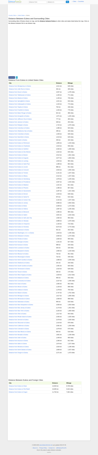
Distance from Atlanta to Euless (18, 98)
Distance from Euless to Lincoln (18, 167)
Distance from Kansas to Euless (18, 245)
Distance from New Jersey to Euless (20, 308)
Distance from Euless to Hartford (18, 149)
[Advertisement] (49, 9)
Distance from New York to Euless (19, 310)
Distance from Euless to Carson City (20, 200)
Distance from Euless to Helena (18, 209)
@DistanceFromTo (61, 448)
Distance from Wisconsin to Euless (19, 322)
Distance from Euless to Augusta (18, 158)
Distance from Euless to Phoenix (18, 188)
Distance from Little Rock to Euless (19, 89)
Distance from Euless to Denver (18, 194)
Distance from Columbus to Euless (19, 128)
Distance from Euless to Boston (18, 155)
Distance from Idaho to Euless (18, 343)
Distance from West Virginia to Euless (20, 275)
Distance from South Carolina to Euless (20, 266)
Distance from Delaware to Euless (19, 236)
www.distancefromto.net (45, 445)
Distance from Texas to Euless (18, 272)
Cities (74, 1)
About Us (35, 448)
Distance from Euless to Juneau (18, 203)
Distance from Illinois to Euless (18, 286)
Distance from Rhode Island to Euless (20, 316)
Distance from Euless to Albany (18, 176)
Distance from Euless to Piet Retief (19, 389)
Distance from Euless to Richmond (19, 143)
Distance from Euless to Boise (18, 206)
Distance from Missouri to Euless (18, 254)
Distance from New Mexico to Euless (20, 331)
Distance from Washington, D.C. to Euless (21, 233)
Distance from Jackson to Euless (18, 122)
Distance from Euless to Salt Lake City (20, 218)
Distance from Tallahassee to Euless (20, 95)
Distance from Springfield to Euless (19, 101)
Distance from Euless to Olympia (18, 221)
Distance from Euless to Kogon (18, 392)
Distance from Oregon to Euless (18, 352)
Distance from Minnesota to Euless (19, 298)
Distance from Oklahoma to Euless (19, 263)
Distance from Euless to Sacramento (20, 191)
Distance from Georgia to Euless (18, 242)
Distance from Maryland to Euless (19, 251)
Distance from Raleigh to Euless (18, 125)
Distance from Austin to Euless (18, 140)
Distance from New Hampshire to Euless (21, 304)
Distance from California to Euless (19, 325)
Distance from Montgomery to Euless (20, 86)
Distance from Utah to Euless (17, 337)
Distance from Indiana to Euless (18, 290)
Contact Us (52, 448)
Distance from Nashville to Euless (19, 137)
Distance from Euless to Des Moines (20, 152)
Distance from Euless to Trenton (18, 173)
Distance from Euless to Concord (19, 170)
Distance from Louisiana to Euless (19, 248)
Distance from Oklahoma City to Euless (20, 131)
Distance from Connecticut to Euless (20, 281)
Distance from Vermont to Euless (18, 319)
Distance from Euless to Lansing (18, 161)
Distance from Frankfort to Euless (19, 110)
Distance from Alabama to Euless (19, 278)
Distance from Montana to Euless (19, 346)
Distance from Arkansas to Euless (19, 230)
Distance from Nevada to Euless (18, 334)
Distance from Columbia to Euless (19, 134)
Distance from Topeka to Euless (18, 107)
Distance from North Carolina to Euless (20, 260)
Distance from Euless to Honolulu (19, 227)
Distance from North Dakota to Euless (20, 349)
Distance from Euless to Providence (19, 182)
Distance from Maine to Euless (18, 293)
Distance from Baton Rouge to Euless (20, 113)
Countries (81, 1)
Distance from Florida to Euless (18, 239)
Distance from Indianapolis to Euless (20, 104)
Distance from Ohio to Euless (17, 313)
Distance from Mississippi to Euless (19, 257)
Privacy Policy (43, 448)
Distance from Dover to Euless (18, 92)
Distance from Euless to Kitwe (18, 386)
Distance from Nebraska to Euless (19, 301)
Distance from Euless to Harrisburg (19, 179)
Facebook (11, 77)
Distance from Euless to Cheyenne (19, 224)
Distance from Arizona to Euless (18, 340)
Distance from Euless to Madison (19, 185)
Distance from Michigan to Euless (19, 295)
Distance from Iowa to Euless (17, 283)
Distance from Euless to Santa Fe (19, 197)
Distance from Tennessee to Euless (19, 268)
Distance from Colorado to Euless (19, 328)
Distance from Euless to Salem (18, 215)
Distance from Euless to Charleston (19, 146)
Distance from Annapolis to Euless (19, 116)
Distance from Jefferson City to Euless (20, 119)
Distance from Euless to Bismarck (19, 212)
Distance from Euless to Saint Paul (19, 164)
